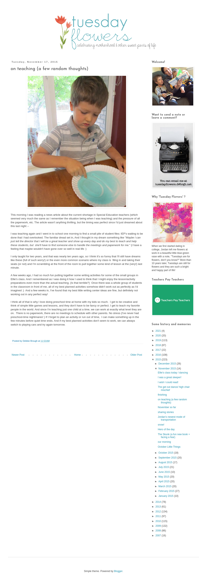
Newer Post (18, 354)
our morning (164, 441)
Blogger (118, 571)
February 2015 (166, 491)
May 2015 (164, 476)
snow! (161, 424)
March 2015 (165, 486)
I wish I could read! (168, 382)
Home (77, 354)
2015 (159, 359)
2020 (159, 335)
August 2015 (165, 462)
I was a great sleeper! (169, 377)
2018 (159, 345)
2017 (159, 349)
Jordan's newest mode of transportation (171, 418)
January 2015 (166, 496)
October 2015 (166, 452)
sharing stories (166, 412)
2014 (159, 501)
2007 (159, 535)
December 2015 (167, 363)
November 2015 (167, 368)
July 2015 (164, 467)
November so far (167, 407)
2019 (159, 340)
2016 (159, 354)
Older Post (136, 354)
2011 (159, 516)
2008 (159, 530)
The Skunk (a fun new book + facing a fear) (174, 436)
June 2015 (164, 472)
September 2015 (167, 457)
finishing (162, 394)
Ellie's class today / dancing (173, 372)
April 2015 (164, 481)
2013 (159, 506)
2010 (159, 521)
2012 (159, 511)
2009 (159, 525)
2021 (159, 330)
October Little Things (169, 446)
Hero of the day (166, 429)
